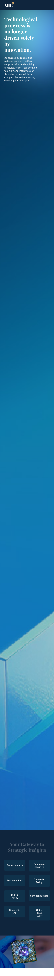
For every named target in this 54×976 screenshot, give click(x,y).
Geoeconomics (15, 865)
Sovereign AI (14, 912)
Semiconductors (39, 895)
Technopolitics (15, 880)
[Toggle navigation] (47, 5)
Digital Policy (14, 896)
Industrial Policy (39, 881)
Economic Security (39, 866)
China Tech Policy (39, 913)
